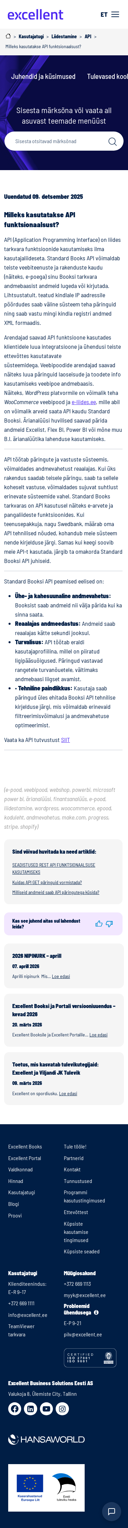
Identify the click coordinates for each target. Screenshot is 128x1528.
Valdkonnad (20, 1169)
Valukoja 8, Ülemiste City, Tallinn (42, 1393)
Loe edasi (61, 976)
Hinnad (15, 1181)
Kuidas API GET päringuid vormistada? (47, 882)
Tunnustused (78, 1181)
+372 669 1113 (77, 1283)
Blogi (13, 1203)
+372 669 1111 (21, 1303)
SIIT (65, 739)
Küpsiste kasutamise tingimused (76, 1231)
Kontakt (72, 1169)
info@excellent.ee (27, 1314)
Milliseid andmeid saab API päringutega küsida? (55, 892)
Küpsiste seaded (82, 1251)
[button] (99, 923)
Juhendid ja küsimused (43, 76)
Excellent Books (25, 1146)
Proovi (15, 1215)
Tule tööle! (75, 1146)
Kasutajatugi (21, 1192)
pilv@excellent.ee (83, 1334)
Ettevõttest (76, 1212)
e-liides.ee (84, 401)
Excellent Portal (24, 1158)
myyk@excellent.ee (85, 1295)
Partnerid (74, 1158)
